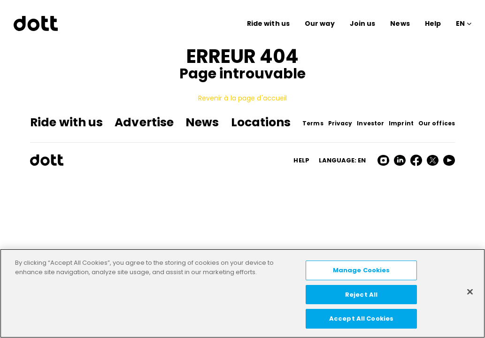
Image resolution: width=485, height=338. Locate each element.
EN (460, 23)
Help (433, 23)
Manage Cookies (361, 270)
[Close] (470, 292)
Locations (261, 122)
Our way (320, 23)
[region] (242, 293)
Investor (370, 123)
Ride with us (268, 23)
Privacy (340, 123)
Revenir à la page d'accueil (242, 98)
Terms (312, 123)
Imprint (401, 123)
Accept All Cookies (361, 318)
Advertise (144, 122)
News (399, 23)
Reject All (361, 294)
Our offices (436, 123)
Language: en (342, 160)
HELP (301, 160)
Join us (363, 23)
